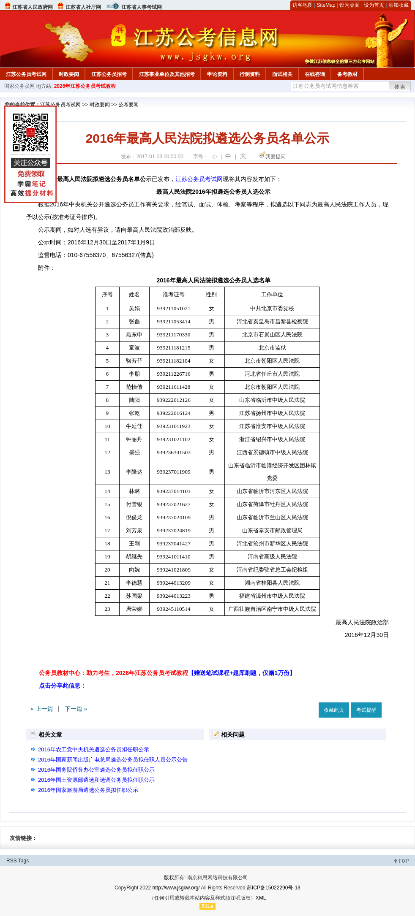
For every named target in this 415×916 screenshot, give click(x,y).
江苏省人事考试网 (141, 7)
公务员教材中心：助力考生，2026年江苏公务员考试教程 (167, 672)
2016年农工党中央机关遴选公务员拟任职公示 (93, 749)
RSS (11, 861)
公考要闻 (128, 105)
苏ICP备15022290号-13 (273, 888)
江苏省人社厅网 (83, 7)
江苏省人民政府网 (32, 7)
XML (261, 898)
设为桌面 (349, 5)
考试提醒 (366, 710)
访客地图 (302, 5)
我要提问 (275, 157)
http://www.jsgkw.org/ (176, 888)
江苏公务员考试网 (26, 74)
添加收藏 (398, 5)
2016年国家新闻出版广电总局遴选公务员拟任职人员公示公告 (113, 759)
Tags (23, 861)
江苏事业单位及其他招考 (167, 74)
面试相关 (282, 74)
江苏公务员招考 (109, 74)
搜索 (400, 87)
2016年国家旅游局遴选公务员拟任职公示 (88, 790)
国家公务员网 (19, 86)
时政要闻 (69, 74)
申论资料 (217, 74)
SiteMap (326, 5)
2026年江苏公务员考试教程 (85, 86)
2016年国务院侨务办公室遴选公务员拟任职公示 (96, 770)
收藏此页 (334, 710)
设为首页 (374, 5)
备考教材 (347, 74)
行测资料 (250, 74)
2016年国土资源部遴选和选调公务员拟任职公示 (96, 780)
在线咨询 (315, 74)
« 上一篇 (41, 708)
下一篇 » (76, 708)
